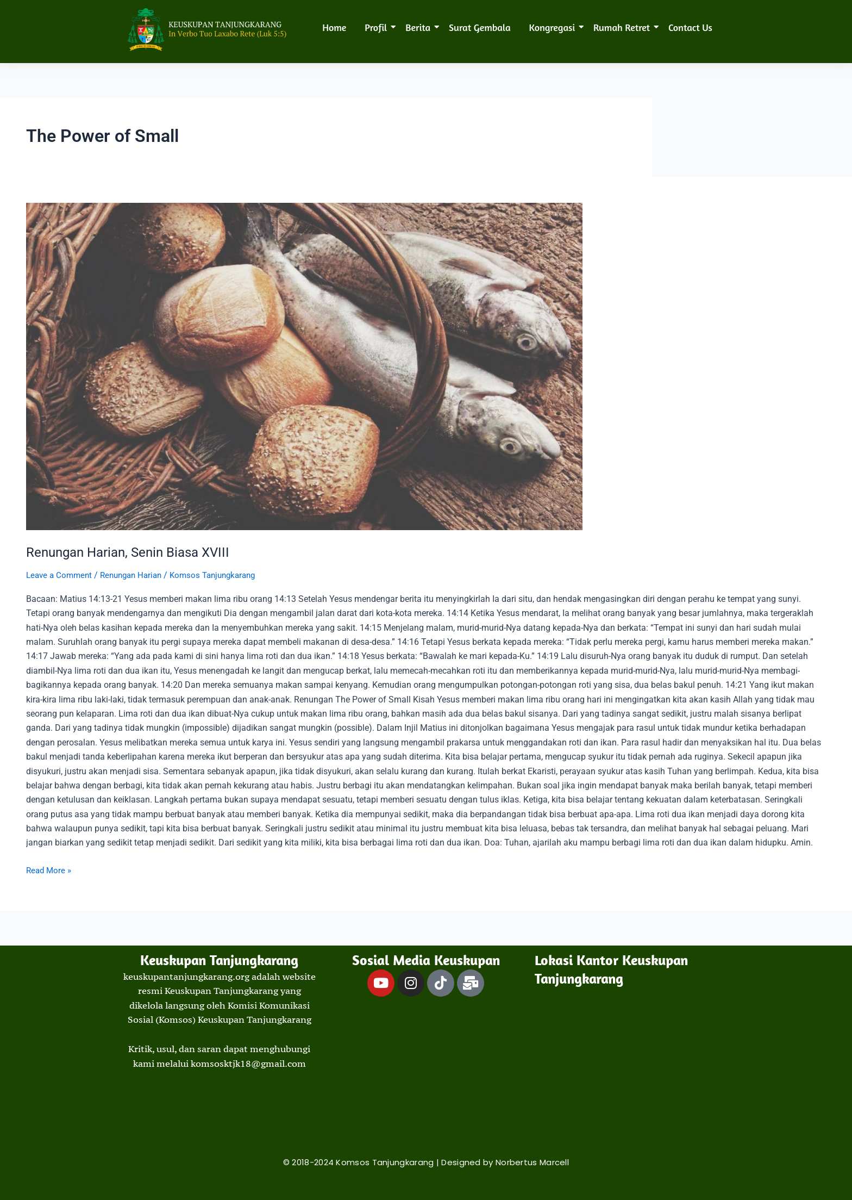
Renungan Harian (137, 575)
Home (334, 27)
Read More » (50, 869)
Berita (419, 27)
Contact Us (690, 27)
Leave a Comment (61, 575)
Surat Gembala (479, 27)
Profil (378, 27)
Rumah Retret (623, 27)
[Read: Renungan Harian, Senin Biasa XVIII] (426, 366)
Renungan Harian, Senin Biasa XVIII (134, 552)
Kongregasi (554, 27)
